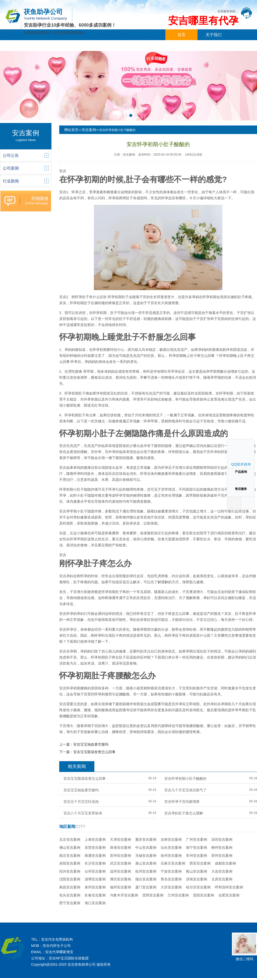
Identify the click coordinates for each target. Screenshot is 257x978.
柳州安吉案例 (221, 847)
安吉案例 (89, 130)
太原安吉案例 (221, 879)
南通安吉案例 (95, 856)
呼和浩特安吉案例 (229, 887)
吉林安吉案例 (171, 839)
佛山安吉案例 (69, 847)
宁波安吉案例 (171, 871)
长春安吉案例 (95, 895)
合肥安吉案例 (228, 895)
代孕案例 (80, 45)
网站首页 (71, 130)
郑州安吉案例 (221, 856)
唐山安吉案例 (145, 863)
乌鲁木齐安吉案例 (124, 895)
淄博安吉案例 (95, 879)
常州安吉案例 (196, 856)
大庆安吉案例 (171, 887)
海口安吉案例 (95, 903)
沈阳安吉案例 (69, 879)
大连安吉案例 (221, 871)
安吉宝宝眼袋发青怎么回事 (94, 752)
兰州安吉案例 (178, 895)
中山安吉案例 (145, 847)
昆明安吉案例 (152, 895)
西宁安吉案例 (69, 903)
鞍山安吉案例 (196, 871)
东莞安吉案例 (95, 847)
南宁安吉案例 (196, 847)
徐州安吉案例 (171, 856)
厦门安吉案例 (145, 887)
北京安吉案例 (69, 839)
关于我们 (214, 35)
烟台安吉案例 (145, 879)
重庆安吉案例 (145, 839)
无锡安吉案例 (145, 856)
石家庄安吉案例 (173, 863)
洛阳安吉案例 (69, 863)
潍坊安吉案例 (120, 879)
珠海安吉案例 (120, 847)
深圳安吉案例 (221, 839)
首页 (181, 35)
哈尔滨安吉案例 (198, 887)
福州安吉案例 (120, 887)
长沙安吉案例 (95, 863)
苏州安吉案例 (120, 856)
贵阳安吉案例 (203, 895)
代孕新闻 (48, 45)
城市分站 (112, 45)
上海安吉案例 (95, 839)
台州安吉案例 (95, 871)
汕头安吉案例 (171, 847)
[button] (126, 115)
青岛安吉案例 (171, 879)
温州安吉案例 (120, 871)
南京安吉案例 (69, 856)
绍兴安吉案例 (69, 871)
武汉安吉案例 (120, 863)
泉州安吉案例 (95, 887)
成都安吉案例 (225, 863)
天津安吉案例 (120, 839)
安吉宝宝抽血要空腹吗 (90, 744)
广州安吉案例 (196, 839)
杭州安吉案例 (145, 871)
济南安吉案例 (196, 879)
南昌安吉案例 (69, 887)
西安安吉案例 (200, 863)
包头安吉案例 (69, 895)
